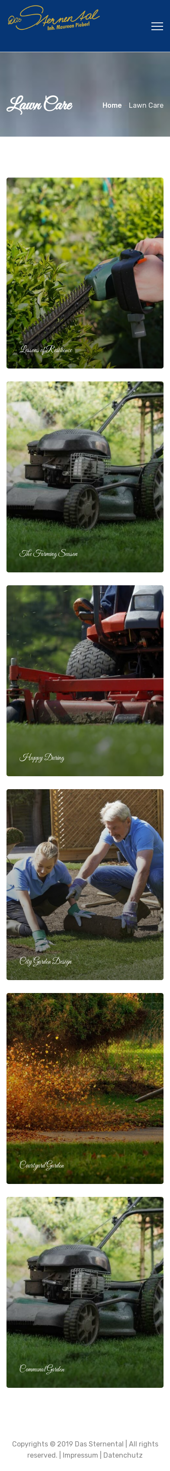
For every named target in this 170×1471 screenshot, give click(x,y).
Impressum (80, 1455)
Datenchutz (123, 1455)
